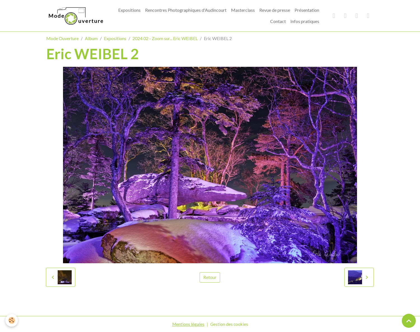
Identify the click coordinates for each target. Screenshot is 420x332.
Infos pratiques (304, 21)
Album (91, 38)
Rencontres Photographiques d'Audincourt (186, 10)
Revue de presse (274, 10)
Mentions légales (187, 324)
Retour (209, 277)
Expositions (129, 10)
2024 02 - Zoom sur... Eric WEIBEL (165, 38)
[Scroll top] (409, 321)
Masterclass (243, 10)
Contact (278, 21)
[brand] (75, 16)
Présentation (307, 10)
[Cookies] (12, 320)
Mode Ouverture (62, 38)
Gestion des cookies (229, 324)
